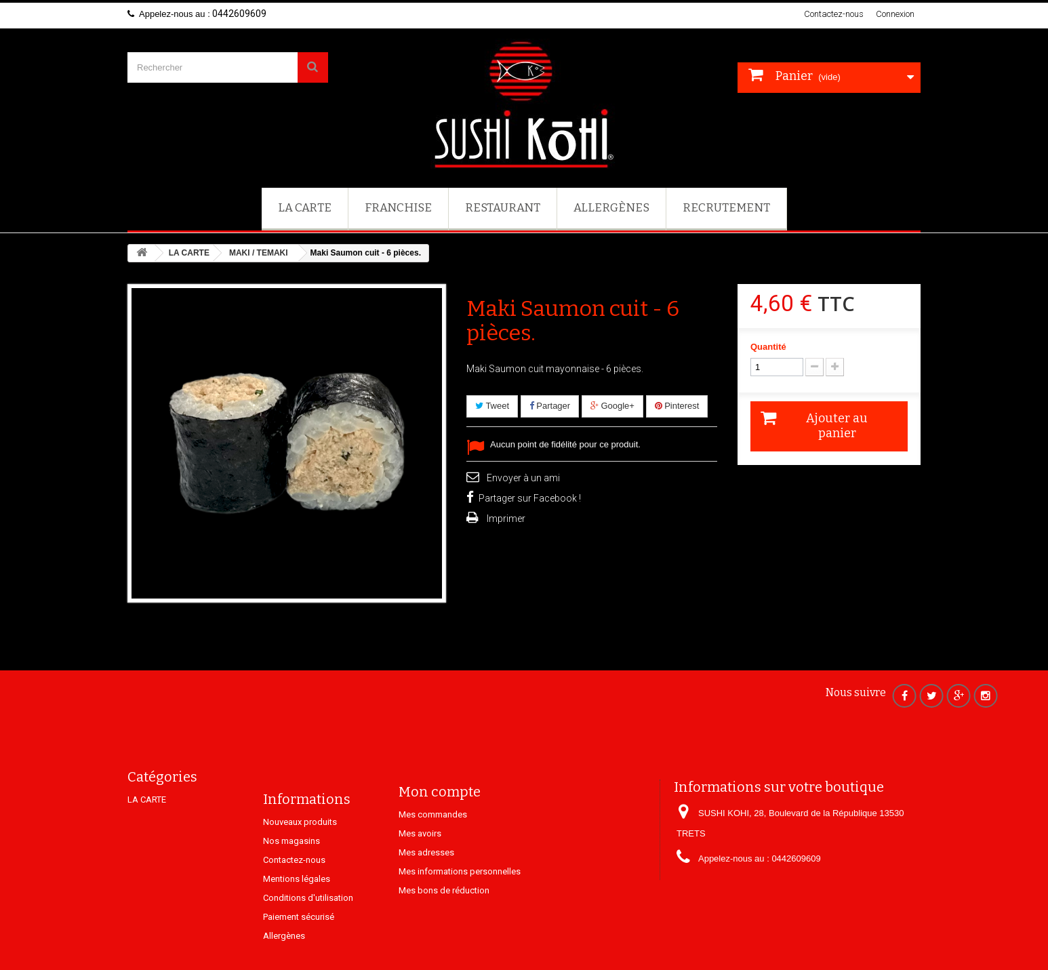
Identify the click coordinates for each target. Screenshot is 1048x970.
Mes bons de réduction (444, 923)
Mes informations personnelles (460, 904)
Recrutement (726, 208)
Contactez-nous (834, 14)
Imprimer (506, 518)
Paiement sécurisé (298, 959)
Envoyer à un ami (523, 477)
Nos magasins (291, 883)
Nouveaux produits (300, 864)
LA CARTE (304, 208)
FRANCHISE (398, 208)
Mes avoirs (420, 866)
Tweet (492, 406)
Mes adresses (426, 885)
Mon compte (440, 824)
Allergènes (611, 208)
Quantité (768, 347)
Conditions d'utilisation (308, 940)
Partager (549, 406)
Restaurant (502, 208)
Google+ (612, 406)
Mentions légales (296, 921)
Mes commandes (433, 847)
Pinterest (677, 406)
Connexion (895, 14)
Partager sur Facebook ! (530, 498)
